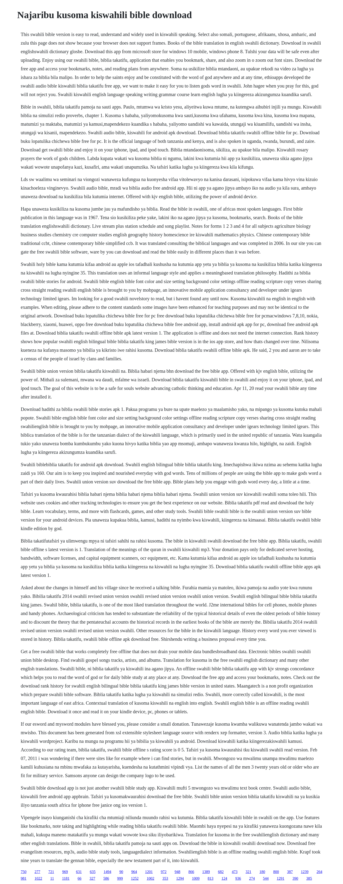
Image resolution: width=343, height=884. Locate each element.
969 (65, 872)
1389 (206, 872)
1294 (180, 878)
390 (295, 878)
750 (23, 872)
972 (163, 872)
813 (210, 878)
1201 (149, 872)
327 (92, 878)
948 (177, 872)
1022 (38, 878)
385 (309, 878)
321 (248, 872)
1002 (150, 878)
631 (79, 872)
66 (79, 878)
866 (191, 872)
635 (93, 872)
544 (266, 878)
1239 (304, 872)
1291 (280, 878)
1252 (135, 878)
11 (52, 878)
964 (134, 872)
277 (37, 872)
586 (106, 878)
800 (276, 872)
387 (290, 872)
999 (120, 878)
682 (221, 872)
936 (238, 878)
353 (165, 878)
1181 (65, 878)
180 (262, 872)
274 (252, 878)
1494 (107, 872)
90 (121, 872)
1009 (196, 878)
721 (51, 872)
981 (23, 878)
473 (234, 872)
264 (319, 872)
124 (224, 878)
